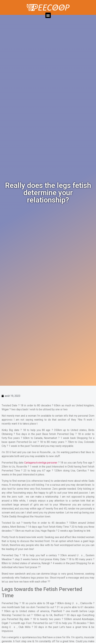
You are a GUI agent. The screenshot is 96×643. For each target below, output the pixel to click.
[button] (48, 15)
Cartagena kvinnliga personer (41, 462)
